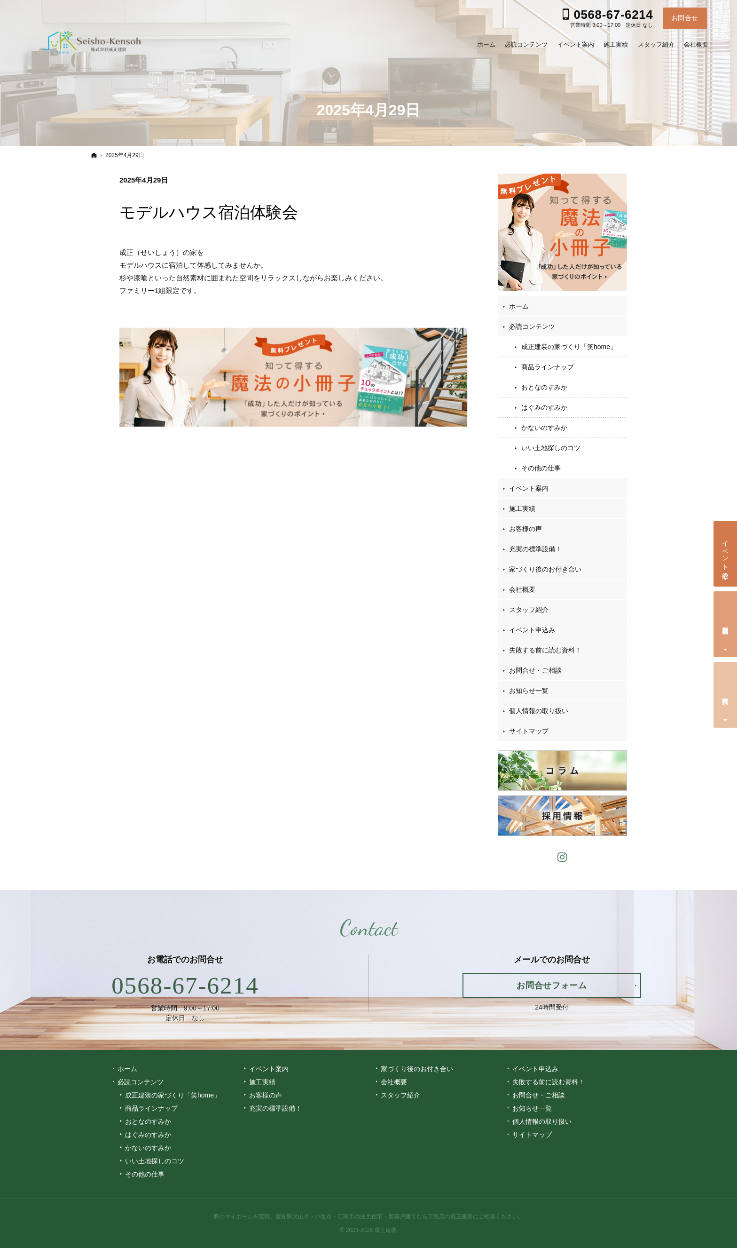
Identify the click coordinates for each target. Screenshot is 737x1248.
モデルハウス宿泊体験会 (208, 212)
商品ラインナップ (547, 367)
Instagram (562, 856)
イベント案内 (529, 488)
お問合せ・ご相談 (535, 670)
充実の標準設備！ (535, 549)
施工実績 (522, 508)
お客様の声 (525, 529)
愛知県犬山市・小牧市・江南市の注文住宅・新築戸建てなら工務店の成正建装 (374, 1216)
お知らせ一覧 (529, 690)
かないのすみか (544, 427)
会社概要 (522, 589)
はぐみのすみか (544, 407)
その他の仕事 (541, 468)
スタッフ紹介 (529, 609)
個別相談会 (725, 622)
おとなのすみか (544, 387)
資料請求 (725, 693)
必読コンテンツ (532, 326)
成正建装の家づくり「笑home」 (569, 346)
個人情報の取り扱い (538, 711)
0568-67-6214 (185, 985)
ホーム (519, 306)
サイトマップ (529, 731)
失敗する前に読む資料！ (545, 650)
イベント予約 (725, 552)
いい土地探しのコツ (550, 448)
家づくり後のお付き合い (545, 569)
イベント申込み (532, 630)
